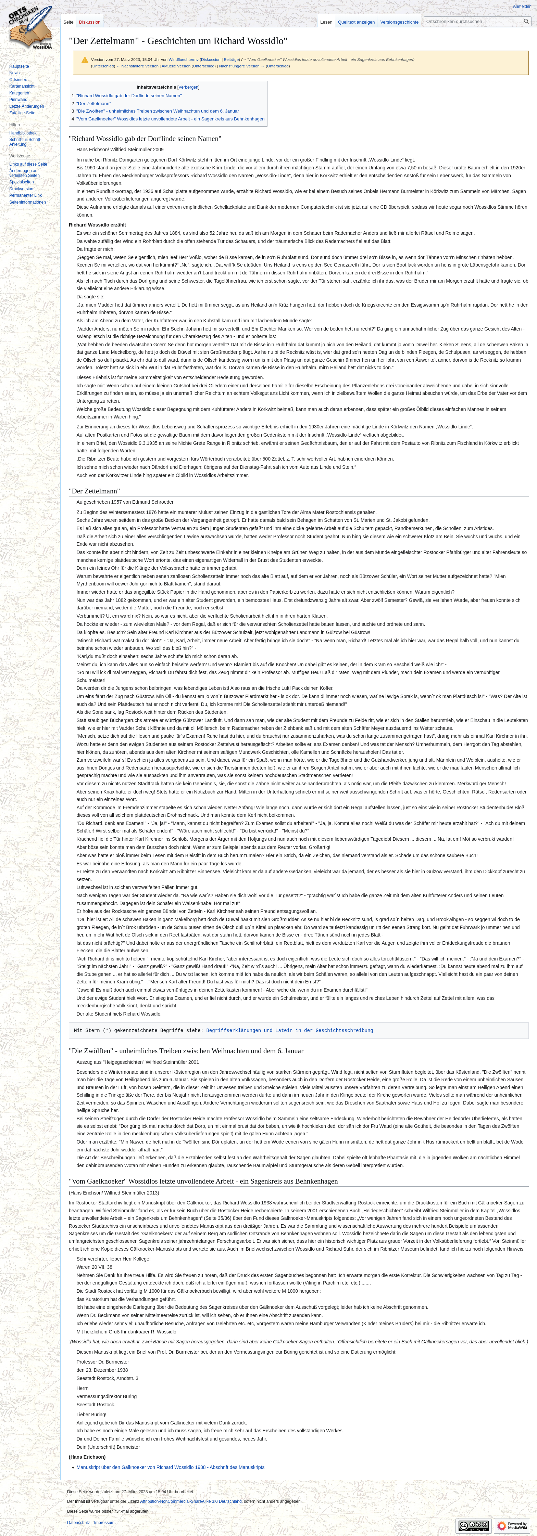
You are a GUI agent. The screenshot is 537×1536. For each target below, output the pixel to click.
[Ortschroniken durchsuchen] (478, 21)
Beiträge (231, 59)
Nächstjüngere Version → (242, 66)
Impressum (104, 1522)
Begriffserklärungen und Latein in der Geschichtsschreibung (289, 1030)
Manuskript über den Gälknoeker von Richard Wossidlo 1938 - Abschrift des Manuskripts (170, 1467)
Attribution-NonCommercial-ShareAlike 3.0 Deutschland (190, 1501)
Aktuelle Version (176, 66)
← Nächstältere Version (137, 66)
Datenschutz (78, 1522)
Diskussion (211, 59)
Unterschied (103, 66)
